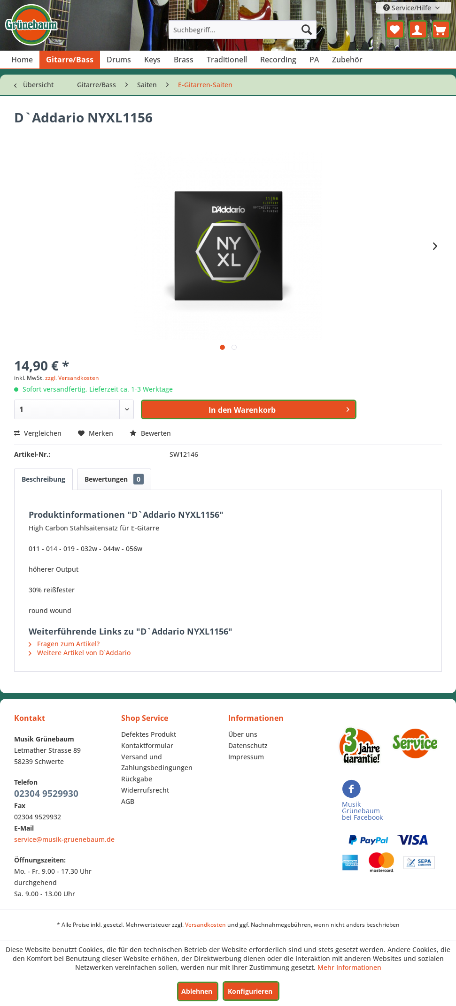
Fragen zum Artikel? (64, 643)
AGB (127, 801)
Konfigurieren (250, 991)
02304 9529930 (46, 793)
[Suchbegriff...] (243, 29)
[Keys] (152, 59)
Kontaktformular (147, 745)
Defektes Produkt (148, 734)
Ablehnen (196, 991)
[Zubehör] (347, 59)
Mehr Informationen (349, 967)
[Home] (22, 59)
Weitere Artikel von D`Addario (80, 652)
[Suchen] (307, 29)
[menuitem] (243, 29)
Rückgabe (136, 778)
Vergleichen (38, 433)
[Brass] (183, 59)
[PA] (314, 59)
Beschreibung (43, 479)
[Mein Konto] (418, 29)
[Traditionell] (227, 59)
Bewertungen (114, 479)
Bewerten (150, 433)
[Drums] (119, 59)
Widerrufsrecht (145, 790)
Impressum (246, 756)
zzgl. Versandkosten (72, 378)
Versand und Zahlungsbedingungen (157, 762)
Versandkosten (205, 925)
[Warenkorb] (441, 29)
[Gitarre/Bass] (69, 59)
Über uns (242, 734)
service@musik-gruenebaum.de (64, 839)
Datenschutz (248, 745)
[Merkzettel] (395, 29)
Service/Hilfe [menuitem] (408, 7)
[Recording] (278, 59)
